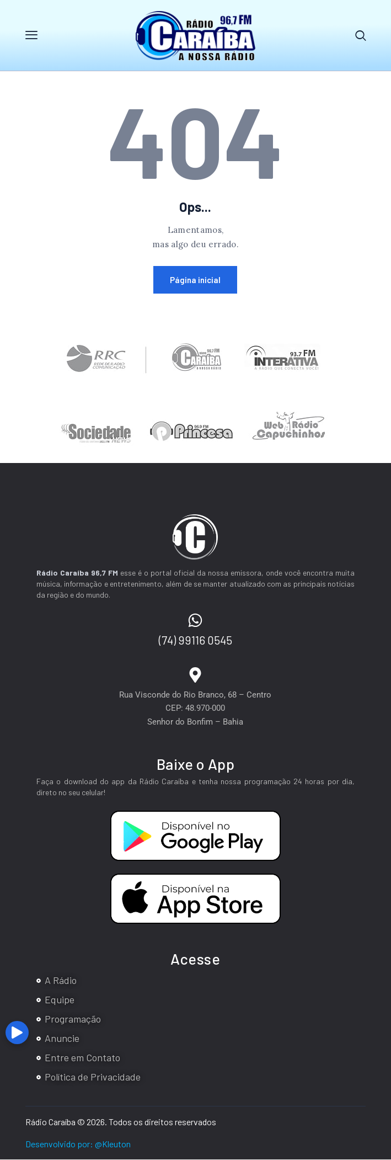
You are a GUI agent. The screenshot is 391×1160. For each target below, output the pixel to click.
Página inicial (195, 280)
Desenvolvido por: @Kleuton (78, 1143)
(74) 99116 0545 (195, 640)
